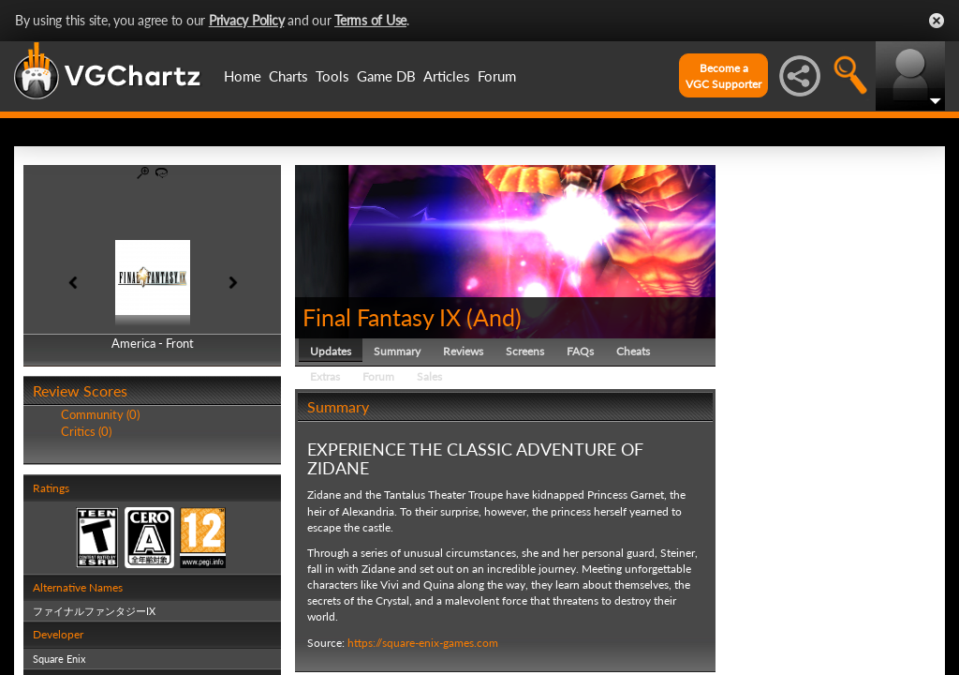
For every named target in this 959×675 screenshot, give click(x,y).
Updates (330, 351)
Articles (446, 76)
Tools (332, 76)
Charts (288, 76)
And (494, 317)
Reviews (463, 351)
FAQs (580, 351)
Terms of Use (370, 20)
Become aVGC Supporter (723, 76)
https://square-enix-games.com (422, 643)
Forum (497, 76)
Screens (525, 351)
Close (936, 20)
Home (242, 76)
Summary (397, 351)
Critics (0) (86, 431)
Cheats (633, 351)
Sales (429, 376)
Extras (325, 376)
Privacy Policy (247, 20)
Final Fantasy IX (381, 317)
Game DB (386, 76)
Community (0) (100, 414)
